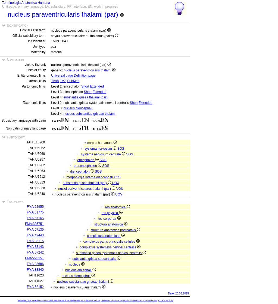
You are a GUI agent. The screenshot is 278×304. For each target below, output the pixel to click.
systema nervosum (101, 149)
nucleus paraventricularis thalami (89, 70)
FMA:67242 (35, 252)
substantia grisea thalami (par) (85, 97)
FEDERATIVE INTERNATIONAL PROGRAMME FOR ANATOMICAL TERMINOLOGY (59, 300)
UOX (115, 183)
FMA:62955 (35, 207)
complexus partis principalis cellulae (111, 241)
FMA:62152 (35, 287)
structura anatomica (110, 224)
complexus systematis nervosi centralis (110, 247)
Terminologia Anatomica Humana (26, 3)
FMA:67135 (35, 229)
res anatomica (117, 207)
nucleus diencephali (78, 108)
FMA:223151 (34, 258)
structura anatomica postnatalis (115, 230)
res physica (111, 213)
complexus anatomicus (105, 236)
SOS (120, 149)
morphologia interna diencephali (90, 177)
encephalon (88, 160)
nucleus (77, 264)
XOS (117, 177)
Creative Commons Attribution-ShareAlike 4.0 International (129, 300)
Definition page (85, 75)
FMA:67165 (35, 218)
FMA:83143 (35, 247)
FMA (63, 81)
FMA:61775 (35, 212)
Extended (97, 86)
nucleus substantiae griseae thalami (89, 114)
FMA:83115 (35, 241)
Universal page (62, 75)
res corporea (109, 219)
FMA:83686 (35, 264)
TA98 (55, 81)
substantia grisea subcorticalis (96, 259)
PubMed (73, 81)
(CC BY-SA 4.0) (165, 300)
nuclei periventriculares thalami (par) (87, 189)
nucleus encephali (80, 270)
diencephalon (82, 171)
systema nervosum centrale (103, 154)
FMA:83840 (35, 270)
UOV (118, 194)
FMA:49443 (35, 235)
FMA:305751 (34, 224)
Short (85, 86)
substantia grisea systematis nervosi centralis (111, 253)
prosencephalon (88, 166)
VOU (119, 189)
